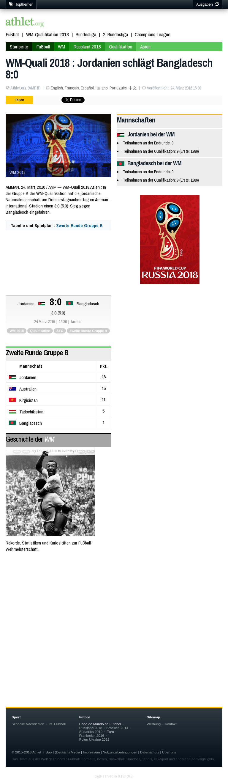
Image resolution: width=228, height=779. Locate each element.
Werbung (154, 724)
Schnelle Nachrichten (28, 724)
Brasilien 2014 (117, 728)
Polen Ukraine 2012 (94, 739)
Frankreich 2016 (91, 735)
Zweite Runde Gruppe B (79, 225)
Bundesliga (86, 34)
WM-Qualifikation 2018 (47, 34)
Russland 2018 (87, 46)
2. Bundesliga (115, 34)
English (57, 88)
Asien (145, 46)
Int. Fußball (57, 724)
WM (61, 46)
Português (118, 88)
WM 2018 (17, 331)
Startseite (19, 46)
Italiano (102, 88)
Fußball (12, 34)
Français (72, 88)
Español (87, 88)
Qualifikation (120, 46)
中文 (133, 88)
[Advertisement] (114, 604)
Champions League (152, 34)
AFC (59, 331)
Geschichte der (30, 439)
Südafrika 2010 (90, 732)
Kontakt (170, 724)
